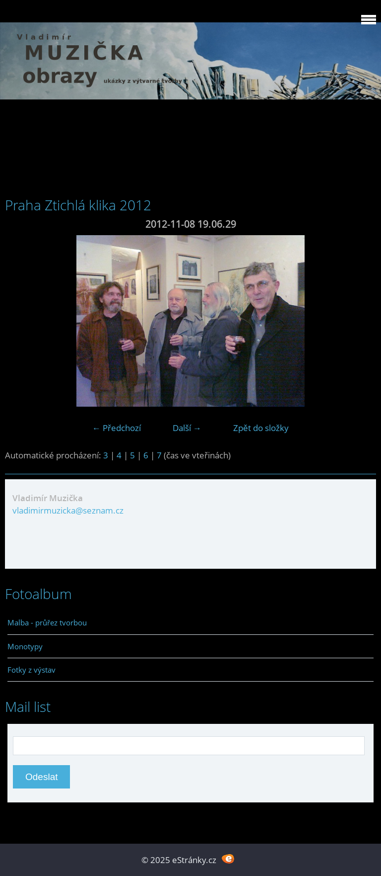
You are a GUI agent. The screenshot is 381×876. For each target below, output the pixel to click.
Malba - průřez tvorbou (47, 622)
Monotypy (25, 646)
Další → (187, 428)
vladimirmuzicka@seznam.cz (68, 510)
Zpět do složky (261, 428)
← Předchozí (116, 428)
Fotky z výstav (31, 670)
